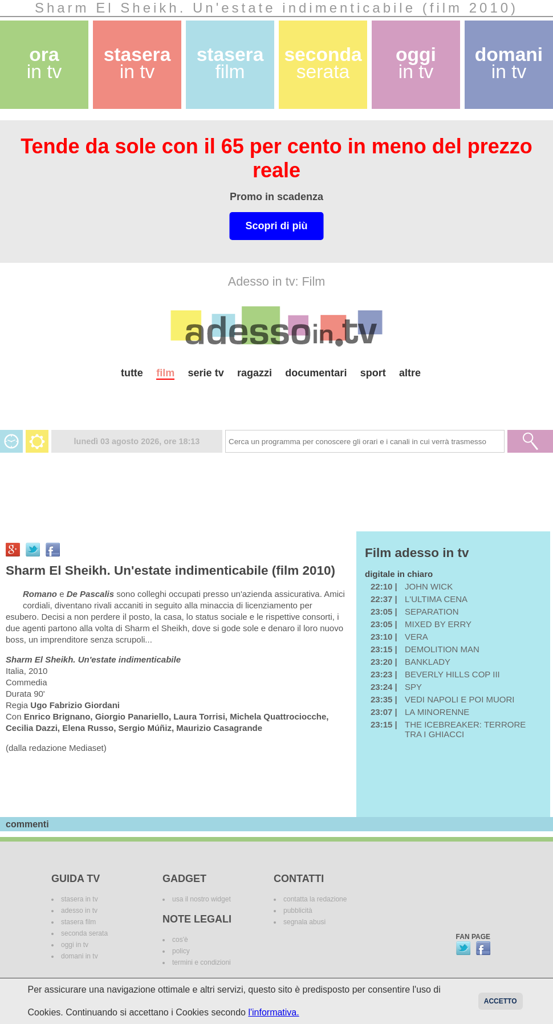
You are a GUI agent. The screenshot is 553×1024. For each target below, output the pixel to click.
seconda (322, 63)
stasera (137, 63)
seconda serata (84, 933)
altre (410, 373)
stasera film (78, 922)
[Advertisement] (276, 400)
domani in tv (79, 956)
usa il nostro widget (201, 899)
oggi (416, 63)
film (165, 373)
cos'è (180, 940)
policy (181, 951)
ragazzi (254, 373)
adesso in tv (79, 911)
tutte (132, 373)
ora (44, 63)
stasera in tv (79, 899)
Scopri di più (276, 225)
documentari (316, 373)
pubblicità (297, 911)
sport (373, 373)
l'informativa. (273, 1012)
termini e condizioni (201, 962)
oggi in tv (74, 945)
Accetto (500, 1001)
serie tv (206, 373)
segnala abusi (304, 922)
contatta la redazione (315, 899)
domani (509, 63)
